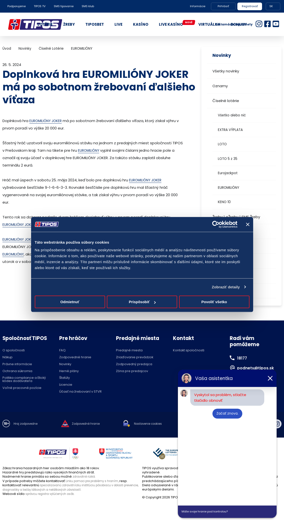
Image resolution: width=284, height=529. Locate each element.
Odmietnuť (69, 302)
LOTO (222, 144)
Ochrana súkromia (17, 371)
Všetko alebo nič (232, 115)
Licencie (65, 384)
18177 (243, 357)
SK (271, 6)
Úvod (6, 48)
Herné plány (69, 371)
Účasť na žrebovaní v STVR (80, 391)
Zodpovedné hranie (75, 357)
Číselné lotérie (225, 100)
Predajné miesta (129, 350)
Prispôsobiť (142, 302)
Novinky (25, 48)
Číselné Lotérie (51, 48)
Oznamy (220, 85)
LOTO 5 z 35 (227, 158)
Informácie (197, 6)
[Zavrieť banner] (247, 224)
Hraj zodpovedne (27, 424)
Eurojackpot (228, 173)
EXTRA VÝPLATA (230, 129)
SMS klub (88, 6)
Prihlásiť (223, 6)
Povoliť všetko (214, 302)
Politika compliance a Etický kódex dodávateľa (24, 379)
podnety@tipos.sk (259, 367)
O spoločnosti (13, 350)
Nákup (7, 357)
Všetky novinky (225, 71)
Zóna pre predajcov (132, 371)
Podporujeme (16, 6)
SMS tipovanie (64, 6)
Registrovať (250, 6)
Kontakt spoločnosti (188, 350)
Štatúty (64, 378)
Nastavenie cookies (158, 424)
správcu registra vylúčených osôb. (52, 493)
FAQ (62, 350)
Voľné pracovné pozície (21, 388)
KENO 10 (224, 202)
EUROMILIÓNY (228, 187)
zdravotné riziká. (85, 476)
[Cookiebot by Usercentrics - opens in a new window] (215, 224)
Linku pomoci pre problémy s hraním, (95, 481)
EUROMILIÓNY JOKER (46, 120)
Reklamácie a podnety (234, 24)
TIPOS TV (40, 6)
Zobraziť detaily (226, 287)
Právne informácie (17, 364)
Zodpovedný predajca (134, 364)
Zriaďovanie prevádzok (134, 357)
